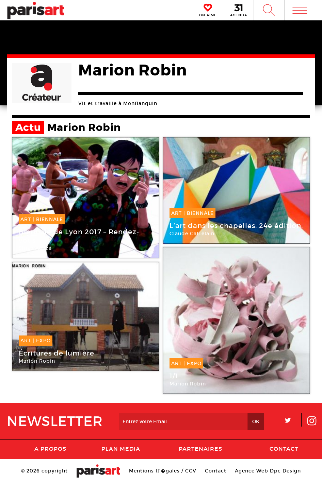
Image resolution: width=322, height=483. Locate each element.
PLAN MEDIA (120, 448)
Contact (284, 448)
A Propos (50, 448)
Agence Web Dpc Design (268, 471)
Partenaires (200, 448)
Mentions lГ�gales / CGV (162, 471)
